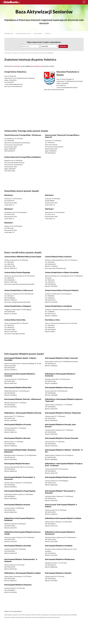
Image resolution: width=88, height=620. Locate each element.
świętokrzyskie (20, 617)
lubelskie (27, 614)
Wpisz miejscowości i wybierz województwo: (44, 42)
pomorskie (7, 617)
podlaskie (74, 614)
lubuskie (33, 614)
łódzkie (38, 614)
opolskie (59, 614)
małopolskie (44, 614)
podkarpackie (67, 614)
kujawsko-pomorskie (18, 614)
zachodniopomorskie (53, 617)
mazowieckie (53, 614)
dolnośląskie (8, 614)
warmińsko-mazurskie (31, 617)
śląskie (13, 617)
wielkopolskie (42, 617)
